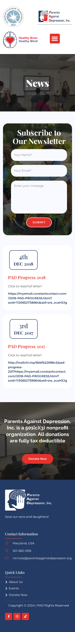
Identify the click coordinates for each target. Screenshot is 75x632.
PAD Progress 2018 (27, 277)
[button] (55, 39)
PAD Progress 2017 (26, 346)
